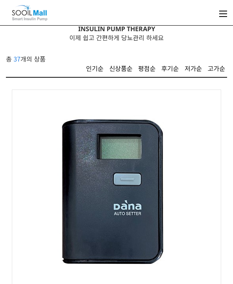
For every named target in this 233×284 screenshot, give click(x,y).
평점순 (147, 68)
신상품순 (120, 68)
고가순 (216, 68)
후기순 (170, 68)
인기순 (94, 68)
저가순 (193, 68)
